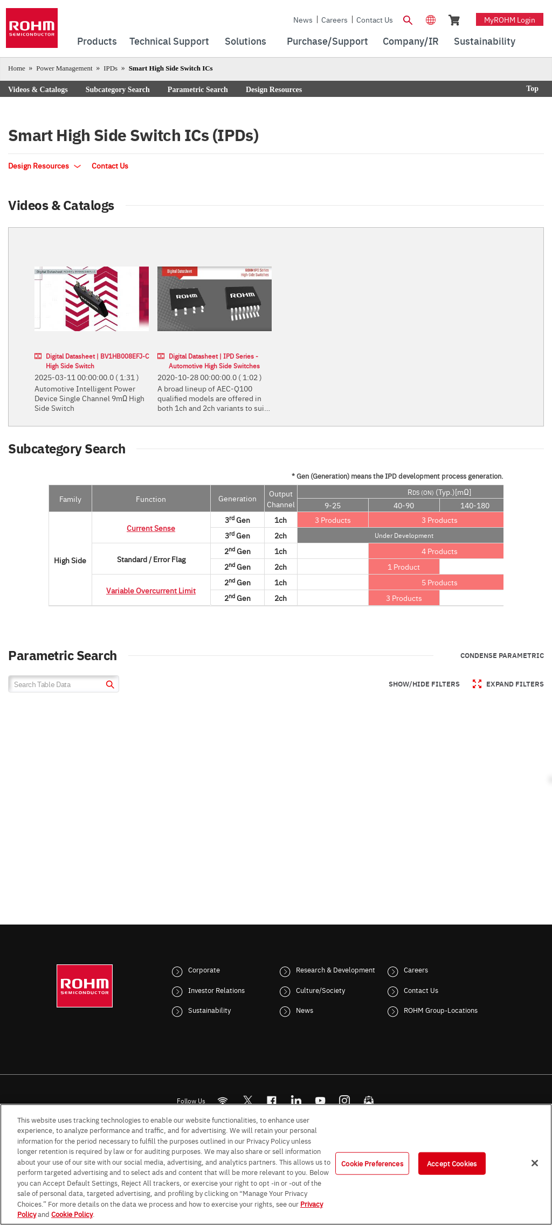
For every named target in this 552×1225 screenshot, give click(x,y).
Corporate (204, 969)
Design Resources (274, 90)
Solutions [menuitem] (245, 40)
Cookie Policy (72, 1214)
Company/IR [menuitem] (411, 40)
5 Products (440, 582)
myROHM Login (509, 19)
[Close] (535, 1163)
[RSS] (223, 1100)
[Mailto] (369, 1100)
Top (532, 89)
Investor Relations (216, 990)
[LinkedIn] (296, 1100)
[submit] (108, 686)
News (303, 19)
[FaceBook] (272, 1100)
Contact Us (374, 19)
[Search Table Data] (63, 683)
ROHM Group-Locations (441, 1009)
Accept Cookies (452, 1163)
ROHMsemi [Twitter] (247, 1100)
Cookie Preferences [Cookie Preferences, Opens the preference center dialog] (372, 1163)
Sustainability (209, 1009)
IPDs (111, 68)
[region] (276, 1164)
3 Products (333, 519)
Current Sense (151, 527)
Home (16, 68)
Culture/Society (320, 990)
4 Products (440, 550)
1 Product (404, 566)
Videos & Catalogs (38, 90)
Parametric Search (198, 90)
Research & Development (335, 969)
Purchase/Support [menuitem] (327, 40)
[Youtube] (320, 1100)
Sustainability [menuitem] (484, 40)
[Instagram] (344, 1100)
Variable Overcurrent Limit (151, 590)
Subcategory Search (118, 90)
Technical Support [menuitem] (169, 40)
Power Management (64, 68)
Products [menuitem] (97, 40)
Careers (334, 19)
